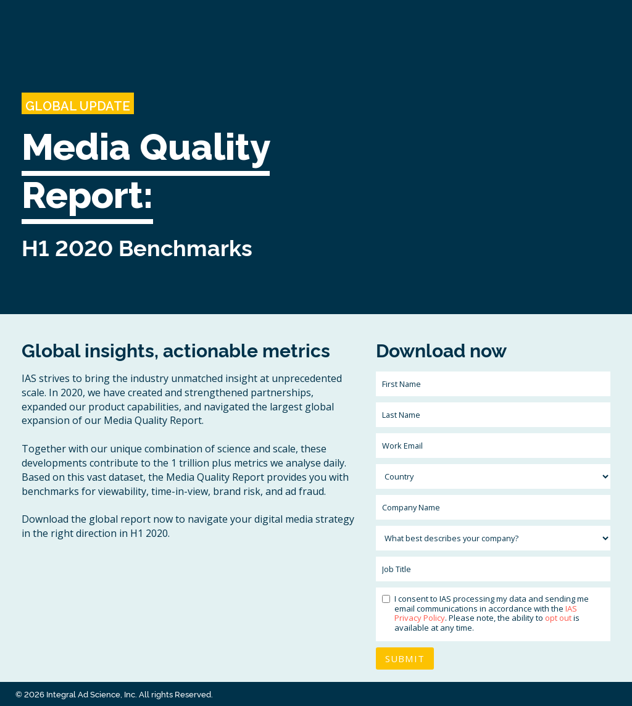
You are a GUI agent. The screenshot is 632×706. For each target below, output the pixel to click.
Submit (405, 658)
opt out (558, 617)
